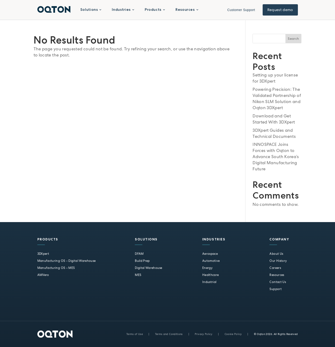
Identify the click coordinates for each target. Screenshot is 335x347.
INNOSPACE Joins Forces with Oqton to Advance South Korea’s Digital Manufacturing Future (276, 157)
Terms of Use (134, 334)
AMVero (43, 275)
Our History (278, 261)
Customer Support (241, 10)
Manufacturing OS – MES (56, 268)
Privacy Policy (203, 334)
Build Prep (142, 261)
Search (293, 38)
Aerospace (210, 254)
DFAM (139, 254)
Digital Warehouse (148, 268)
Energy (207, 268)
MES (138, 275)
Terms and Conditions (169, 334)
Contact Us (277, 282)
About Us (276, 254)
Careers (275, 268)
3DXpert (43, 254)
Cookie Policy (233, 334)
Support (275, 289)
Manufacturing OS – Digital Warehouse (66, 261)
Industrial (209, 282)
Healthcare (210, 275)
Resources (276, 275)
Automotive (211, 261)
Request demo (280, 9)
